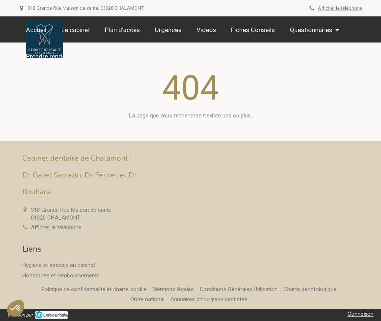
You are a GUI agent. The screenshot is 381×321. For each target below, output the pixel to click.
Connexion (361, 314)
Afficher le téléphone (340, 8)
